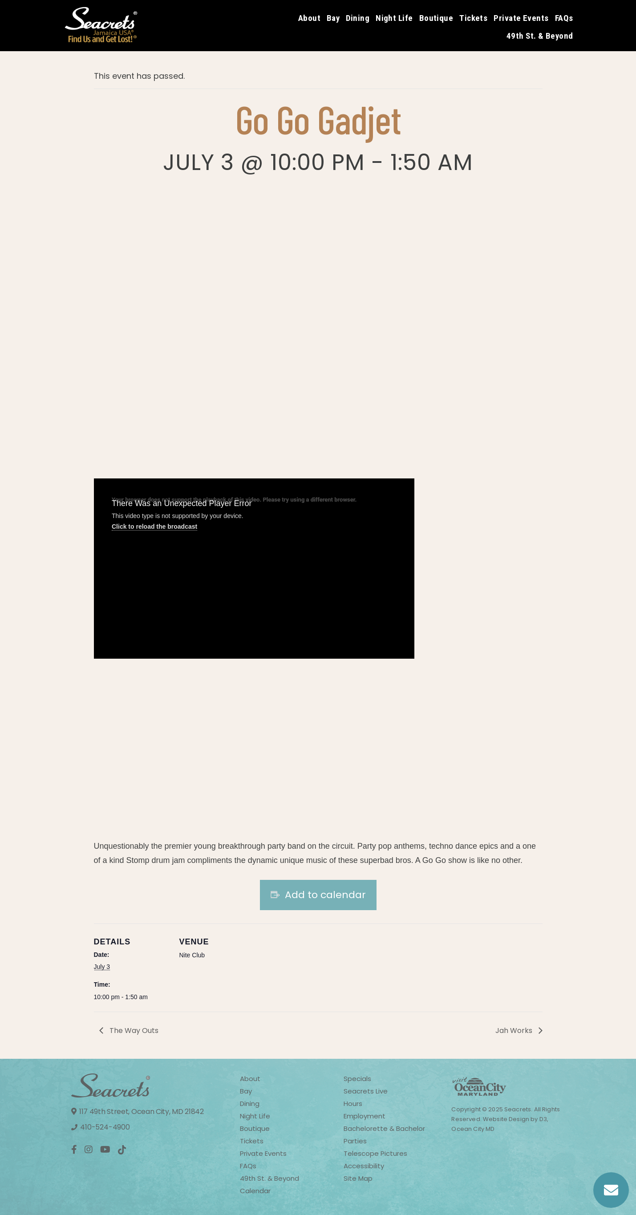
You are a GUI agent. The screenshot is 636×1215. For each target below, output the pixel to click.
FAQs (564, 18)
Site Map (358, 1178)
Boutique (436, 18)
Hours (353, 1103)
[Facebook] (74, 1149)
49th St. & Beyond (539, 36)
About (309, 18)
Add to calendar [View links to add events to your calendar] (325, 895)
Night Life (394, 18)
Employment (364, 1116)
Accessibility (364, 1165)
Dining (357, 18)
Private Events (521, 18)
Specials (357, 1078)
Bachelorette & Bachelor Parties (384, 1135)
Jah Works (514, 1030)
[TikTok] (122, 1149)
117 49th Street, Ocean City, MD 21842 (137, 1111)
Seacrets (517, 1109)
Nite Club (192, 955)
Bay (333, 18)
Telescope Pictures (375, 1153)
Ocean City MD (472, 1129)
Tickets (473, 18)
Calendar (255, 1190)
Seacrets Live (366, 1091)
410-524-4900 (100, 1127)
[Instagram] (89, 1149)
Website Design (505, 1119)
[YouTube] (105, 1149)
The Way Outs (134, 1030)
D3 (543, 1119)
